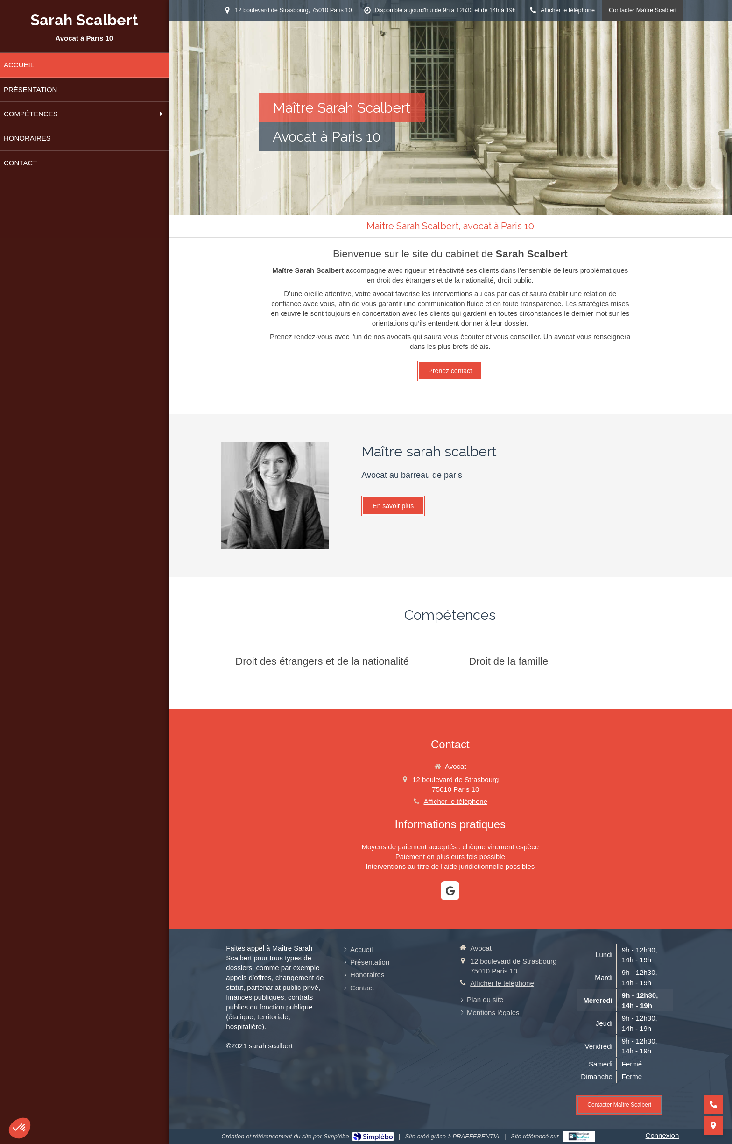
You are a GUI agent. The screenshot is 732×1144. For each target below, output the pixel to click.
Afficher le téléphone (568, 10)
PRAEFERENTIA (476, 1136)
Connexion (662, 1135)
